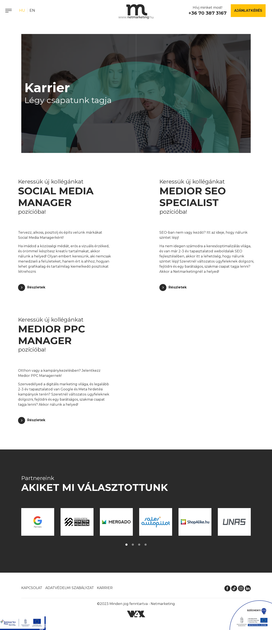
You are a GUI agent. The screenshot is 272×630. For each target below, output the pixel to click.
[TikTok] (234, 588)
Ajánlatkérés (248, 10)
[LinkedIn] (248, 588)
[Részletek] (31, 287)
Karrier (105, 588)
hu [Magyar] (22, 10)
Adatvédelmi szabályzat (69, 588)
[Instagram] (241, 588)
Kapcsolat (31, 588)
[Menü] (8, 10)
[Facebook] (227, 588)
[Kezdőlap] (136, 11)
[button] (126, 545)
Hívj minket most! (207, 11)
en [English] (32, 10)
